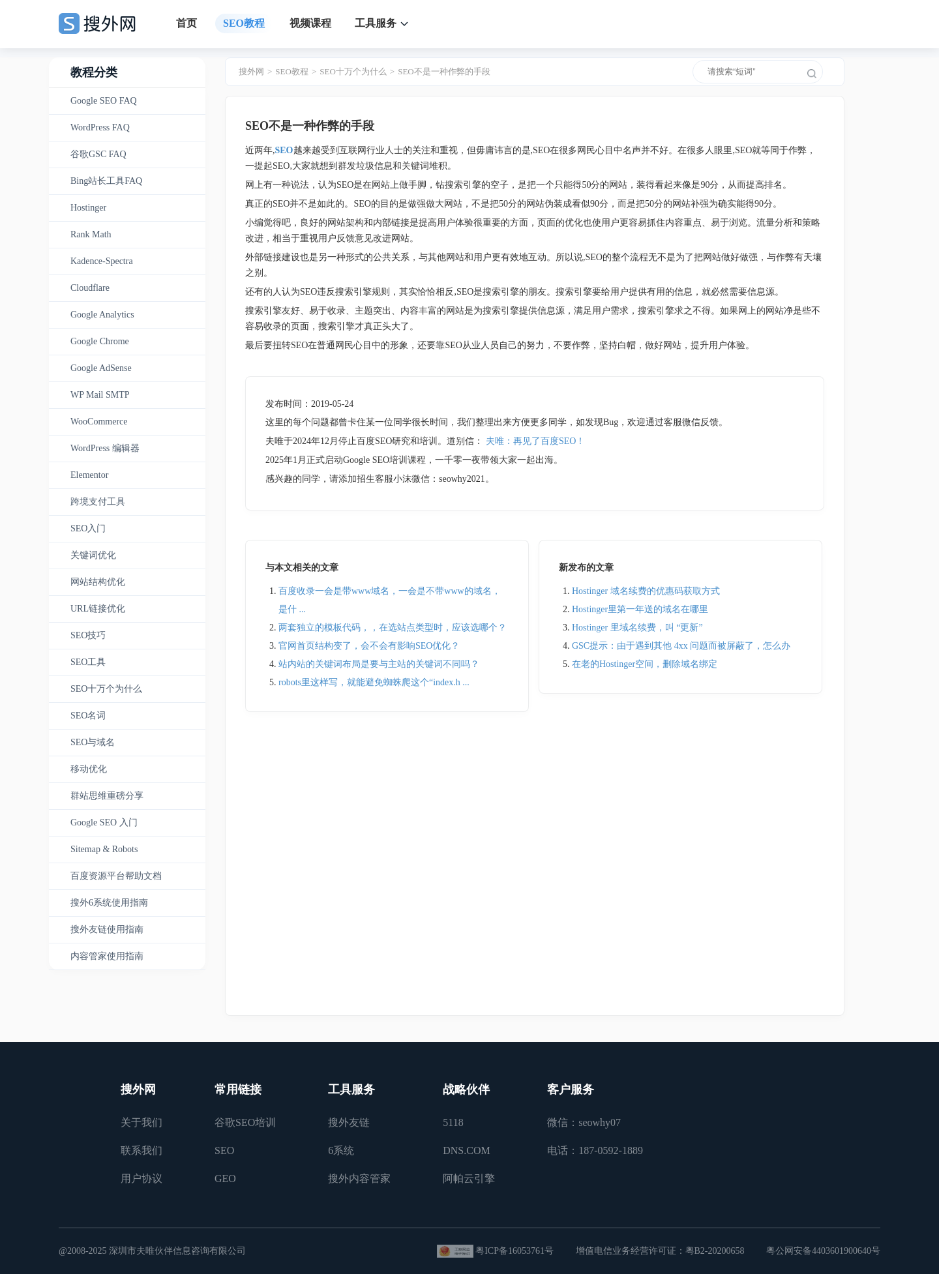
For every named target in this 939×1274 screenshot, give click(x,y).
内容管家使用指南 (106, 956)
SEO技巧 (88, 635)
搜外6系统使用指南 (109, 903)
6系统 (341, 1150)
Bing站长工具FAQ (106, 181)
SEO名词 (88, 715)
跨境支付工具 (97, 502)
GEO (225, 1178)
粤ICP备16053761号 (514, 1251)
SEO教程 (244, 23)
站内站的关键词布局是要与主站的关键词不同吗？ (378, 664)
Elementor (89, 475)
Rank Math (91, 234)
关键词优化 (93, 555)
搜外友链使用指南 (106, 929)
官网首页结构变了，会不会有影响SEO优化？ (369, 646)
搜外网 (251, 71)
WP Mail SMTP (100, 395)
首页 (186, 23)
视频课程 (310, 23)
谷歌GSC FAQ (98, 154)
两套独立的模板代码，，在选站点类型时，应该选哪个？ (392, 627)
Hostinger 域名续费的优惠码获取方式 (646, 591)
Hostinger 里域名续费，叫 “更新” (637, 627)
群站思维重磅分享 (106, 796)
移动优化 (88, 769)
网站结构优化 (97, 582)
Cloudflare (90, 288)
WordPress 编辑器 (105, 448)
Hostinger (88, 208)
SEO (224, 1150)
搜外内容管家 (359, 1178)
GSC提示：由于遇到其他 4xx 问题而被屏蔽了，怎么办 (681, 646)
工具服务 (375, 23)
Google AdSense (101, 368)
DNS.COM (466, 1150)
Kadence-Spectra (101, 261)
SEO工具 (88, 662)
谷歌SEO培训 (245, 1122)
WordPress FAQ (100, 127)
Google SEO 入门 (104, 822)
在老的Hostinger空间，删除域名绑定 (644, 664)
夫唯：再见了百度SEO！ (535, 441)
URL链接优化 (97, 609)
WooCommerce (99, 421)
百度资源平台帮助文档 (116, 876)
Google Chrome (99, 341)
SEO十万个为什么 (106, 689)
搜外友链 (349, 1122)
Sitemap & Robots (104, 849)
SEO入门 (88, 528)
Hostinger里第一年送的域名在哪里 (640, 609)
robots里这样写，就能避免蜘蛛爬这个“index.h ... (374, 682)
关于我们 (141, 1122)
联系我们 (141, 1150)
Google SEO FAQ (103, 101)
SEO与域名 (92, 742)
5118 (453, 1122)
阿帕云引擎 (469, 1178)
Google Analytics (102, 314)
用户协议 (141, 1178)
